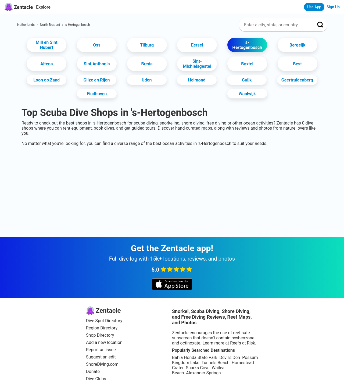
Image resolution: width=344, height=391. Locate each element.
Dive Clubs (96, 378)
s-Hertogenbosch (247, 45)
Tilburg (147, 45)
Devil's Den (229, 357)
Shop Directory (100, 335)
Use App (314, 7)
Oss (96, 45)
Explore (43, 7)
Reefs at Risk (242, 343)
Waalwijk (247, 93)
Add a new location (104, 342)
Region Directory (101, 327)
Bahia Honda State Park (194, 357)
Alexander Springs (203, 372)
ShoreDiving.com (102, 364)
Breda (147, 63)
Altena (46, 63)
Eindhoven (97, 93)
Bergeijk (297, 45)
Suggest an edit (101, 357)
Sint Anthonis (97, 63)
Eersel (197, 45)
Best (297, 63)
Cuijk (247, 80)
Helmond (197, 80)
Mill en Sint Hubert (47, 45)
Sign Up (333, 7)
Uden (147, 80)
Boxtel (247, 63)
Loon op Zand (46, 80)
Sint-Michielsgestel (197, 64)
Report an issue (101, 349)
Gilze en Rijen (97, 80)
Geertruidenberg (297, 80)
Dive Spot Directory (104, 320)
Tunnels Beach (216, 362)
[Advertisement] (172, 162)
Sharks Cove (197, 367)
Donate (93, 371)
